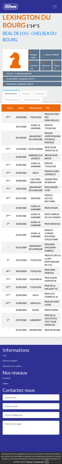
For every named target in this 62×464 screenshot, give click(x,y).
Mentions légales (10, 361)
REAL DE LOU (15, 33)
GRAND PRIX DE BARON (51, 181)
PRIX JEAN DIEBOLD (50, 271)
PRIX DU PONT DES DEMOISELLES (52, 117)
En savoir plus (39, 462)
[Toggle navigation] (54, 6)
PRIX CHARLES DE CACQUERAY (53, 216)
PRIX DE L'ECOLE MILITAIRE (50, 198)
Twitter (6, 383)
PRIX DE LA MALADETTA (51, 287)
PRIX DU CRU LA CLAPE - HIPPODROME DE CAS (53, 260)
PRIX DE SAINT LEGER (52, 303)
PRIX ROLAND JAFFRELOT (52, 173)
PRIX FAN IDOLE (53, 224)
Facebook (7, 378)
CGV (5, 355)
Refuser (30, 462)
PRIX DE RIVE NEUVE (51, 157)
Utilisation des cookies (12, 366)
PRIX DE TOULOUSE (50, 127)
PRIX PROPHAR (52, 330)
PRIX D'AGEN (51, 208)
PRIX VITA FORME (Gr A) (51, 295)
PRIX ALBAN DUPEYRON (51, 279)
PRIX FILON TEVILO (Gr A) (51, 149)
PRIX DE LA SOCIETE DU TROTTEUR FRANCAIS (51, 320)
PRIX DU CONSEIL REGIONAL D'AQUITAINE (51, 235)
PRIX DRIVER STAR (51, 189)
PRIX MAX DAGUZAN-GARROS (50, 247)
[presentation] (27, 443)
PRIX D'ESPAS (51, 310)
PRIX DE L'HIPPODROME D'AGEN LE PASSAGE (53, 138)
